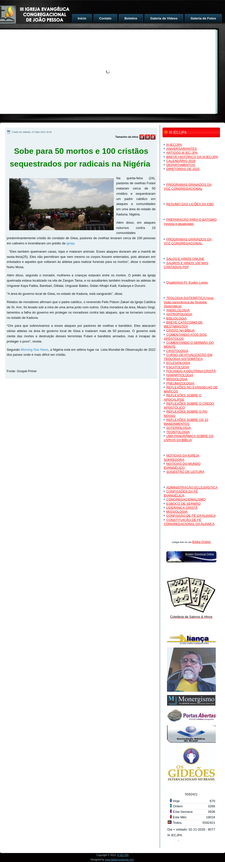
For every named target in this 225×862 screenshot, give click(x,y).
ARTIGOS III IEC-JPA (182, 153)
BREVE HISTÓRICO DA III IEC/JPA (192, 157)
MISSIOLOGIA (177, 379)
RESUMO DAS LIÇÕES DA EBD (190, 204)
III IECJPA (122, 855)
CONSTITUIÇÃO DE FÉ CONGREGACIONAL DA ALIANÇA (189, 522)
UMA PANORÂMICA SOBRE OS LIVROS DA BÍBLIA (189, 438)
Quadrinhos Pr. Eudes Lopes (187, 282)
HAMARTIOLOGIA (179, 375)
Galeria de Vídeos (164, 18)
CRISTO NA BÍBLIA (180, 330)
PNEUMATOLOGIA (180, 383)
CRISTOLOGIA (177, 351)
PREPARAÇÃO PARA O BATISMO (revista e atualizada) (190, 221)
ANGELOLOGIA (178, 310)
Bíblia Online (201, 542)
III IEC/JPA (174, 145)
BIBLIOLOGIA (176, 318)
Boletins (130, 18)
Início (82, 18)
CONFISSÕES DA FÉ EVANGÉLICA (181, 493)
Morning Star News (34, 349)
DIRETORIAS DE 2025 (183, 169)
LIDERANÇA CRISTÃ (182, 508)
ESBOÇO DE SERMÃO (183, 504)
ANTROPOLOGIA (179, 314)
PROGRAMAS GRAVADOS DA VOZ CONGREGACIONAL (188, 186)
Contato (105, 18)
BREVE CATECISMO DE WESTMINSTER (183, 324)
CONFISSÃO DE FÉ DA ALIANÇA (191, 515)
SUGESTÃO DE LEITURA (185, 472)
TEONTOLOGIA (178, 432)
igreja (70, 243)
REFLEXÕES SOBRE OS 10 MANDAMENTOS (186, 422)
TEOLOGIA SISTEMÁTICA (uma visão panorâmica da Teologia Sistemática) (189, 302)
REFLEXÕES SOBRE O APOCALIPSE (183, 397)
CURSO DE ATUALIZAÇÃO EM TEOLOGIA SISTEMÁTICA (188, 357)
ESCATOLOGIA (177, 367)
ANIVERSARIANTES (181, 149)
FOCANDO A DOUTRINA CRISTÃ (191, 371)
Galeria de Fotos (203, 18)
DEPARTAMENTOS (180, 165)
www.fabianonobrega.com (119, 859)
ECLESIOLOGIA (178, 363)
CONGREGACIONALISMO (186, 499)
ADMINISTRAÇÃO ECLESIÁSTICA (192, 487)
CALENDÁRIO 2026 (181, 161)
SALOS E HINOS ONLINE (185, 259)
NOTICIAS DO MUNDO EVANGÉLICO (182, 466)
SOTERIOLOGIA (178, 428)
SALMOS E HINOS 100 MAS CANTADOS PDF (186, 265)
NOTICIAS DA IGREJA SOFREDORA (182, 457)
